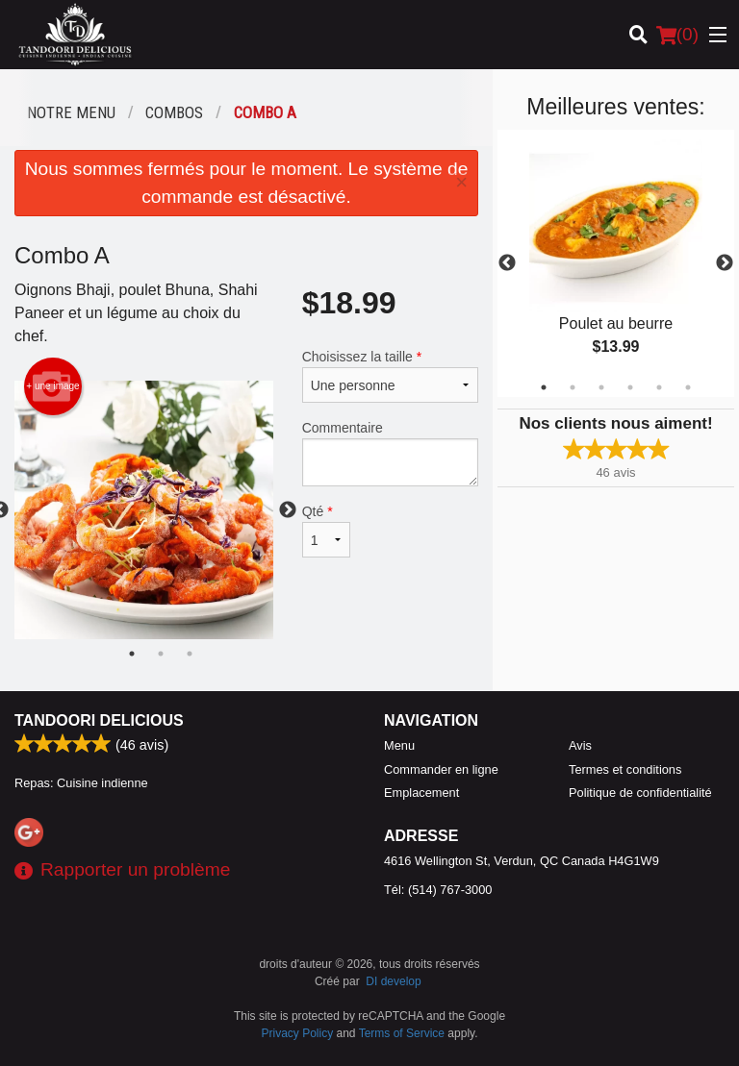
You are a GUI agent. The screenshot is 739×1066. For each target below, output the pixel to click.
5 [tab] (659, 387)
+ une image (52, 386)
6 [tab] (688, 387)
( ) (677, 34)
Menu (399, 745)
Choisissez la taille (390, 376)
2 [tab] (572, 387)
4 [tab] (630, 387)
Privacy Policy (298, 1033)
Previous (507, 263)
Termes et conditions (625, 769)
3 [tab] (601, 387)
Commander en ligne (441, 769)
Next (724, 263)
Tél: (438, 889)
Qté (326, 531)
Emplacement (421, 792)
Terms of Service (402, 1033)
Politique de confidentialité (640, 792)
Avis (580, 745)
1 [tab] (543, 387)
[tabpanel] (615, 263)
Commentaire (390, 453)
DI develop (393, 981)
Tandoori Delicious (99, 720)
